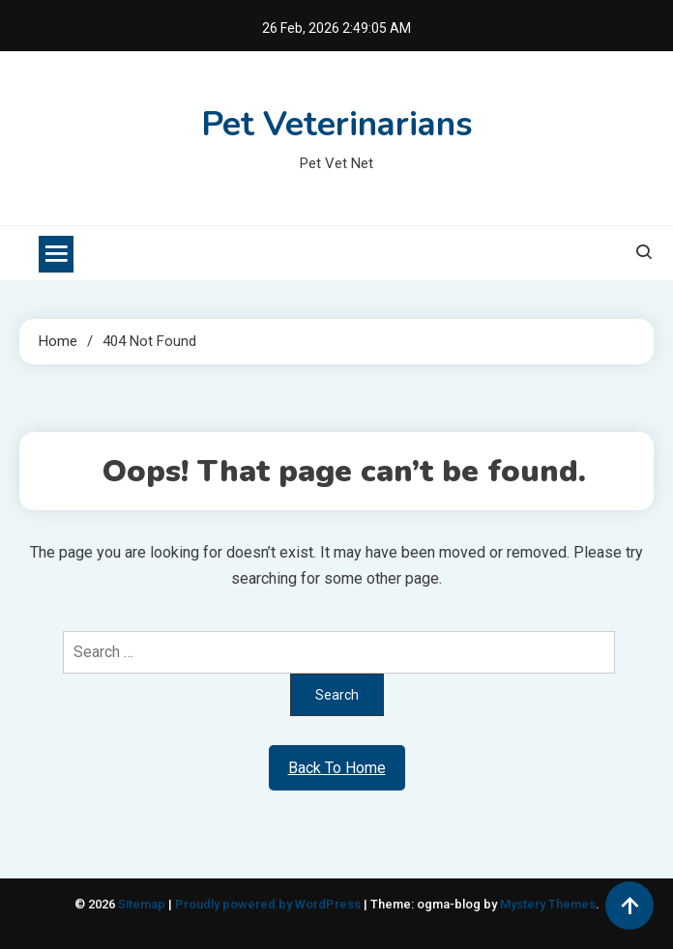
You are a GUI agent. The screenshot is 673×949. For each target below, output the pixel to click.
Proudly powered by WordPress (269, 904)
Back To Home (337, 768)
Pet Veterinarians (337, 124)
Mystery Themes (548, 904)
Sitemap (141, 904)
